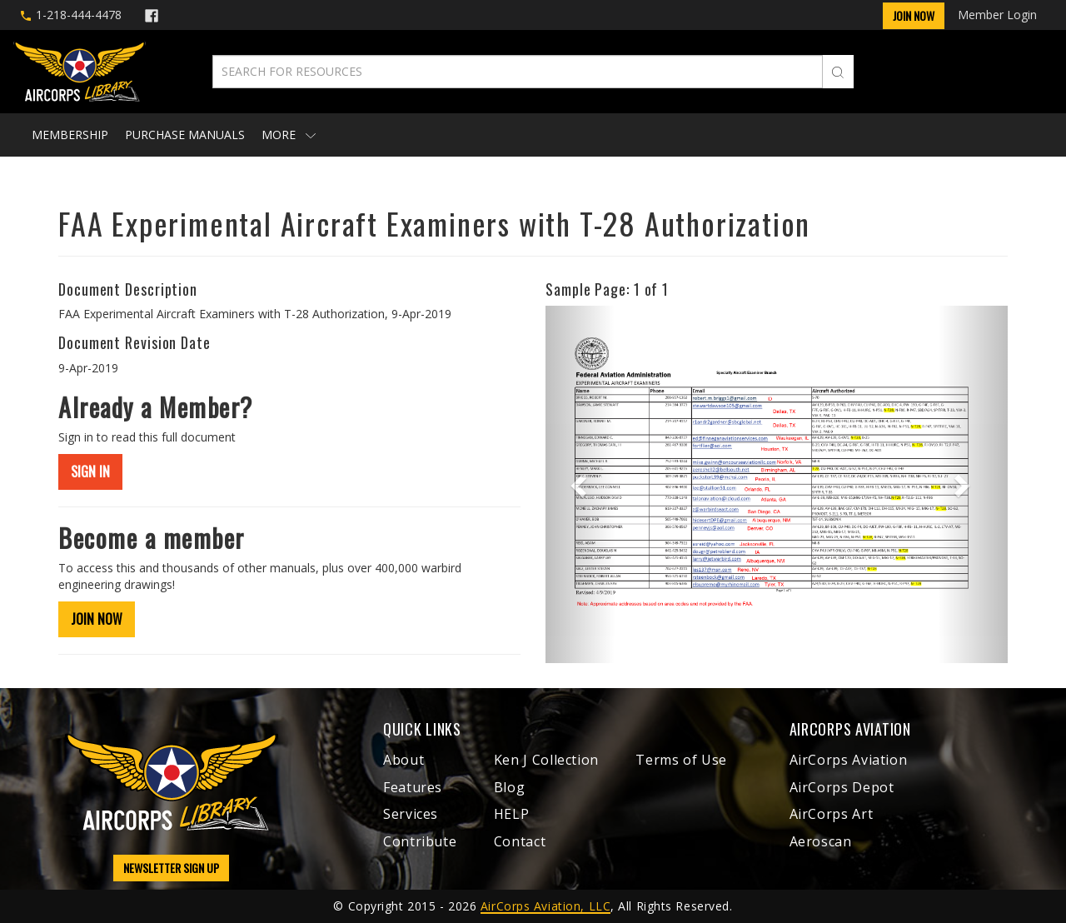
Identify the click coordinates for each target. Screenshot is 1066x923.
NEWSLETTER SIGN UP (171, 867)
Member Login (997, 14)
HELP (512, 814)
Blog (510, 787)
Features (412, 787)
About (403, 760)
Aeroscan (821, 841)
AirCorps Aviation (849, 760)
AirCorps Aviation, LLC (545, 906)
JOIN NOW (96, 619)
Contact (519, 841)
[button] (580, 484)
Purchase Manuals (185, 134)
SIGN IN (90, 471)
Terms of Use (681, 760)
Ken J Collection (546, 760)
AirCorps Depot (842, 787)
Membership (70, 134)
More (289, 134)
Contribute (419, 841)
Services (410, 814)
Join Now (913, 15)
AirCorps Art (832, 814)
